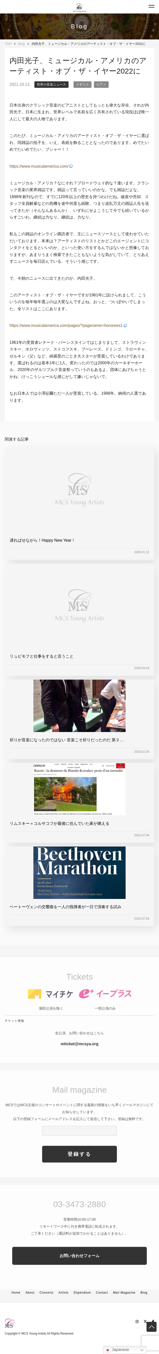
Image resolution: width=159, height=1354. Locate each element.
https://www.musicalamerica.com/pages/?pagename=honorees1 (66, 325)
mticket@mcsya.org (79, 1058)
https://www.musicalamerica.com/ (39, 166)
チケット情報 (14, 1035)
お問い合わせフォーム (79, 1270)
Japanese (117, 1350)
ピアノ (101, 84)
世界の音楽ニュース (51, 84)
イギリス (82, 84)
